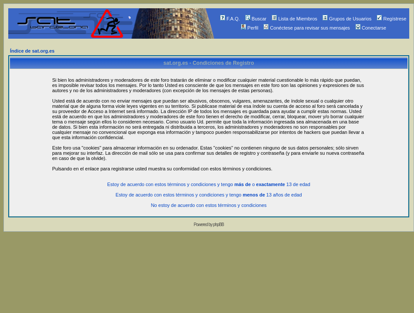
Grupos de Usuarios (346, 18)
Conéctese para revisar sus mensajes (306, 27)
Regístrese (391, 18)
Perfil (249, 27)
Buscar (255, 18)
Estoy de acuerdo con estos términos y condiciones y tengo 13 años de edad (208, 194)
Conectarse (370, 27)
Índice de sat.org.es (32, 50)
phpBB (218, 224)
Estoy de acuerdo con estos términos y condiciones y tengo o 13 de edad (208, 184)
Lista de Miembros (294, 18)
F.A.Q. (230, 18)
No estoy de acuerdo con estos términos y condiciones (209, 205)
